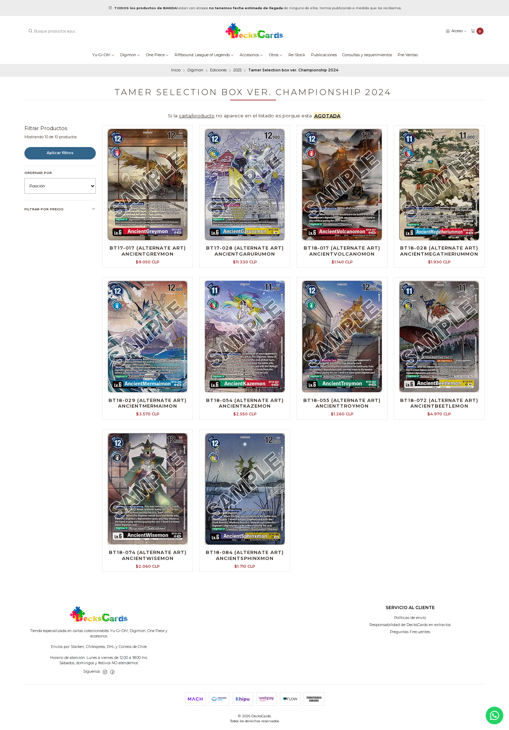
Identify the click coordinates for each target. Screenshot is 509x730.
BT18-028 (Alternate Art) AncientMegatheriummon (439, 251)
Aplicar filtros (60, 153)
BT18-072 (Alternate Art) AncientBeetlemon (439, 411)
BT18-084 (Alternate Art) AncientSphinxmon (245, 564)
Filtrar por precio (60, 209)
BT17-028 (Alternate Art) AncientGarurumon (245, 251)
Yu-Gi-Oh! (103, 55)
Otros (276, 55)
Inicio (176, 70)
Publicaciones (324, 55)
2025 (237, 70)
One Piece (157, 55)
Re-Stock (296, 55)
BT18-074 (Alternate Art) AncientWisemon (148, 564)
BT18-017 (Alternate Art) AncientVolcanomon (342, 251)
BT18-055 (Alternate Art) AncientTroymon (342, 411)
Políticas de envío (410, 617)
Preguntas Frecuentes (410, 632)
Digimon (130, 55)
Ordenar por (38, 173)
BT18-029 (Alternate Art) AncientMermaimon (148, 411)
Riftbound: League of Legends (204, 55)
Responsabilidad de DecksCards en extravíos (410, 625)
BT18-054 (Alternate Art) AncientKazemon (245, 411)
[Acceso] (456, 31)
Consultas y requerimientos (367, 55)
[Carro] (477, 31)
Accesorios (251, 55)
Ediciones (218, 70)
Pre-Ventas (408, 55)
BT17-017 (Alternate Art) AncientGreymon (148, 251)
